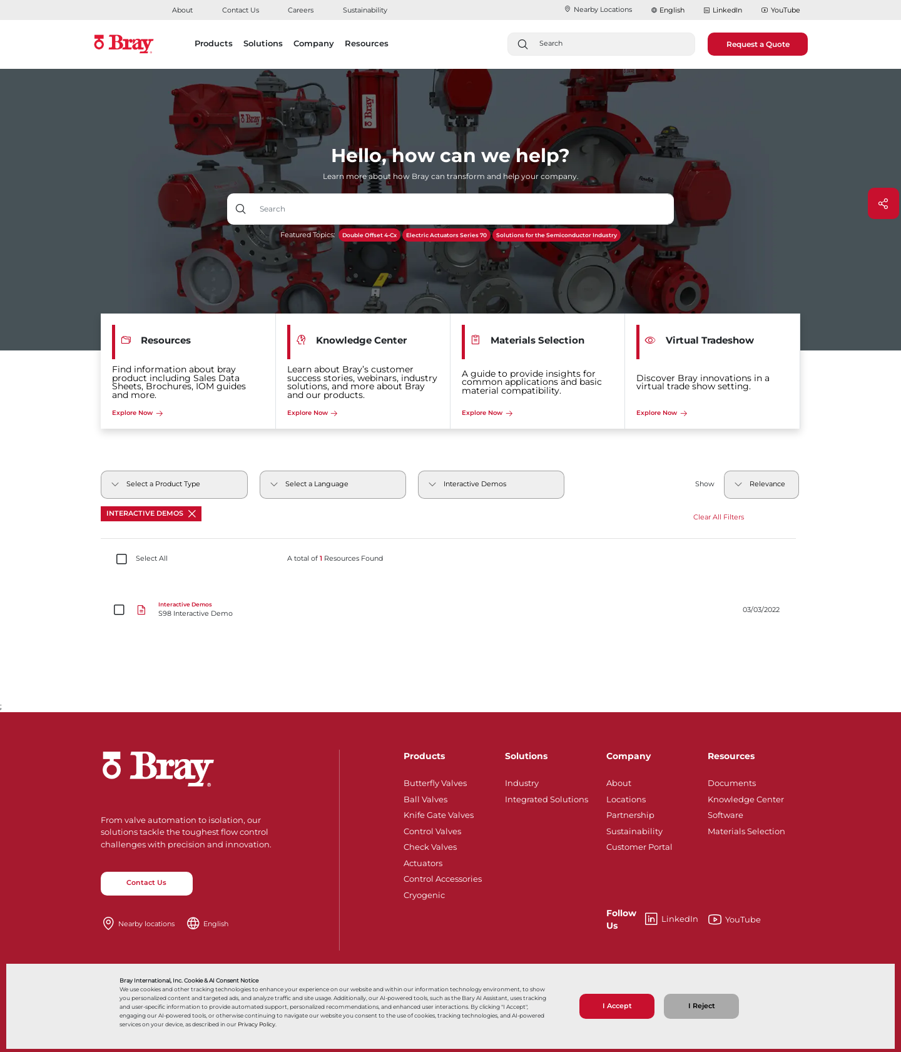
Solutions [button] (263, 43)
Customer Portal (639, 845)
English (672, 10)
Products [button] (214, 43)
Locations (626, 797)
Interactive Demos (151, 513)
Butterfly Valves (435, 781)
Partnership (630, 813)
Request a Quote (758, 44)
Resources (731, 756)
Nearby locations (146, 923)
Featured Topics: (307, 235)
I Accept (617, 1006)
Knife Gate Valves (439, 813)
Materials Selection (746, 829)
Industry (522, 781)
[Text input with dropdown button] (464, 209)
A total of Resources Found (335, 559)
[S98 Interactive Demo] (451, 610)
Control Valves (432, 829)
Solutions (526, 756)
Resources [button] (367, 43)
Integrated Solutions (546, 797)
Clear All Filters (718, 517)
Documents (732, 781)
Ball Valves (425, 797)
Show (705, 484)
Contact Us (240, 10)
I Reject (701, 1006)
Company (628, 756)
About (182, 10)
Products (424, 756)
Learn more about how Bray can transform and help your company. (451, 176)
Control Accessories (443, 877)
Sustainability (365, 10)
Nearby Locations (598, 9)
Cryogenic (424, 893)
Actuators (423, 861)
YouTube (780, 11)
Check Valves (430, 845)
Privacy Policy (256, 1024)
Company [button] (313, 43)
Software (725, 813)
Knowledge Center (746, 797)
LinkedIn (722, 11)
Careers (300, 10)
